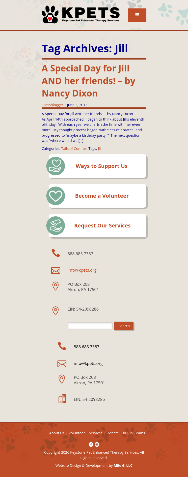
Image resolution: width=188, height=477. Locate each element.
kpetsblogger (52, 104)
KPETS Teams (134, 433)
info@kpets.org (82, 270)
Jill (100, 148)
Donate (113, 433)
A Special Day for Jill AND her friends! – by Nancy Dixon (88, 80)
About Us (57, 433)
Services (96, 433)
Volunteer (77, 433)
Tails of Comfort (74, 148)
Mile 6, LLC (123, 465)
